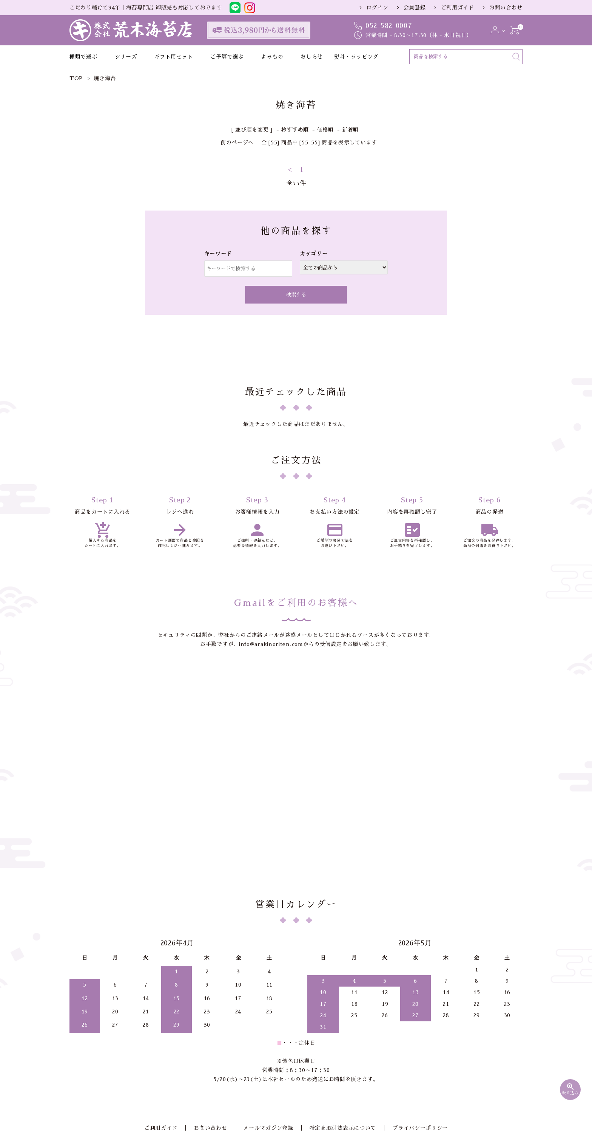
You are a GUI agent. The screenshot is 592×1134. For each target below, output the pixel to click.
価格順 (325, 129)
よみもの (272, 56)
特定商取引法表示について (337, 1033)
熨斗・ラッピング (356, 56)
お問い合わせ (506, 7)
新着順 (350, 129)
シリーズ (126, 56)
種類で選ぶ (83, 56)
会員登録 (415, 7)
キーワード (218, 253)
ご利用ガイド (457, 7)
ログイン (377, 7)
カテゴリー (314, 253)
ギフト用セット (173, 56)
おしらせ (312, 56)
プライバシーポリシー (409, 1033)
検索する (296, 294)
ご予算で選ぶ (227, 56)
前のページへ (237, 142)
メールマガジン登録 (268, 1033)
